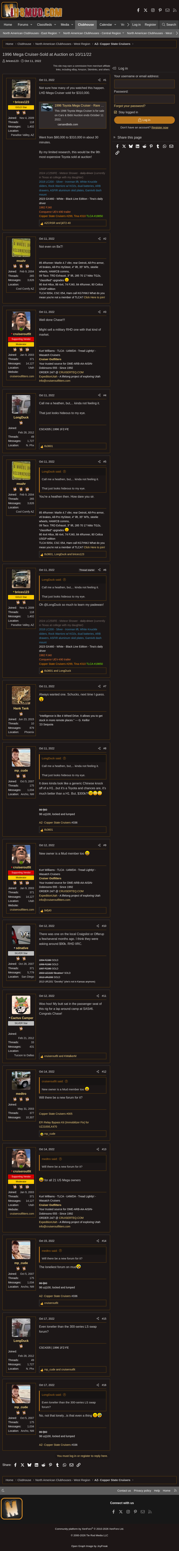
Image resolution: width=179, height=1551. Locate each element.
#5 (104, 462)
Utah (32, 368)
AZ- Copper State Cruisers (55, 828)
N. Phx (31, 445)
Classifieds (44, 24)
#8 (104, 748)
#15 (103, 1324)
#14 (103, 1246)
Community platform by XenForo (89, 1529)
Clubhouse (86, 24)
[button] (31, 24)
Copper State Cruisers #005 (56, 1119)
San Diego (28, 982)
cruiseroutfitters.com (22, 376)
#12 (103, 1077)
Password (120, 92)
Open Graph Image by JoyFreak (89, 1546)
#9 (104, 851)
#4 (104, 395)
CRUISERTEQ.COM (72, 372)
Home (8, 24)
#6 (104, 570)
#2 (104, 239)
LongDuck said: (52, 471)
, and (65, 554)
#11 (103, 1001)
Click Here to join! (95, 297)
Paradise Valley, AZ (23, 135)
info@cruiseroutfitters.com (55, 381)
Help (157, 1491)
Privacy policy (142, 1491)
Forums (23, 24)
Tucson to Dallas (25, 1061)
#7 (104, 686)
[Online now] (22, 330)
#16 (103, 1390)
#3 (104, 312)
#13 (103, 1155)
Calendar (106, 24)
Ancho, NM (28, 794)
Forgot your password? (129, 106)
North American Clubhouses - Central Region (92, 33)
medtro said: (50, 1164)
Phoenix (30, 732)
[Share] (98, 80)
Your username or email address (136, 76)
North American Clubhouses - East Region (30, 33)
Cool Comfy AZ (26, 289)
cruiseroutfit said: (53, 1087)
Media (65, 24)
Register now (159, 128)
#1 (104, 80)
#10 (103, 931)
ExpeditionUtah (49, 377)
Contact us (123, 1491)
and (58, 223)
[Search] (169, 24)
